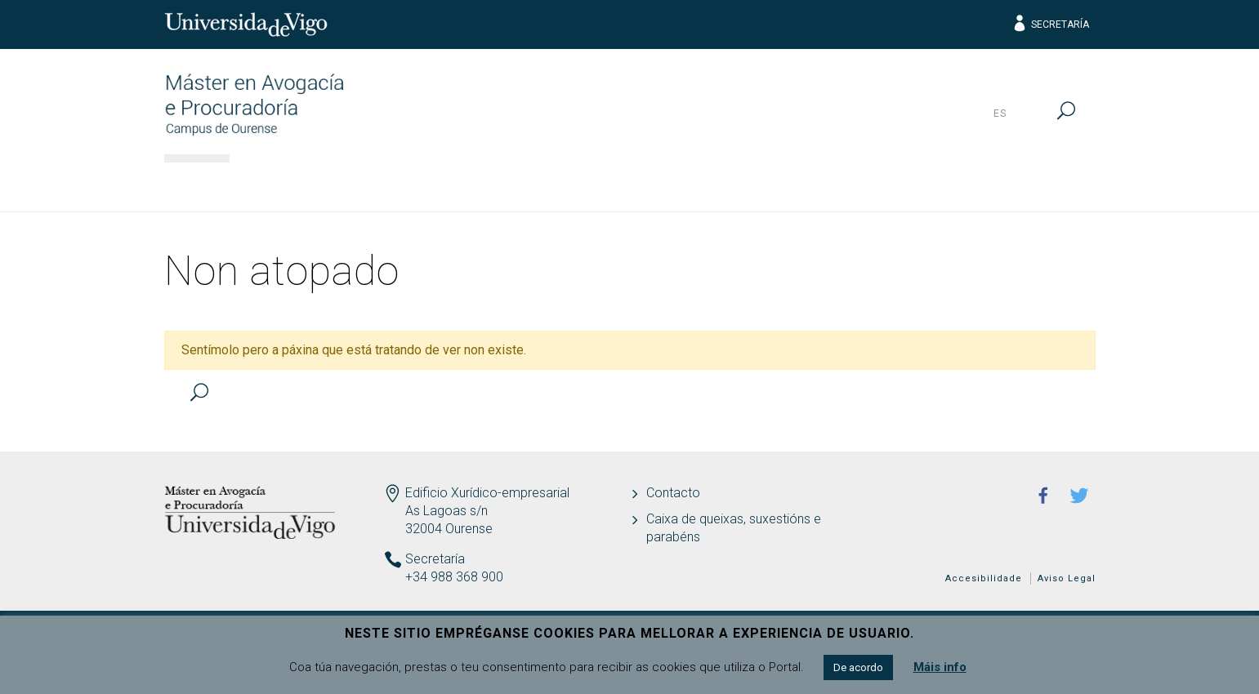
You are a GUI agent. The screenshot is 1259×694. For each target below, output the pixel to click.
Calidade (904, 184)
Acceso (424, 184)
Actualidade (1029, 184)
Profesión (787, 184)
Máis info (940, 667)
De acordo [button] (858, 667)
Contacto (673, 492)
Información (302, 184)
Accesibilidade (983, 578)
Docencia (535, 184)
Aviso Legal (1067, 578)
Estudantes (660, 184)
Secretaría (1050, 24)
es (1000, 113)
